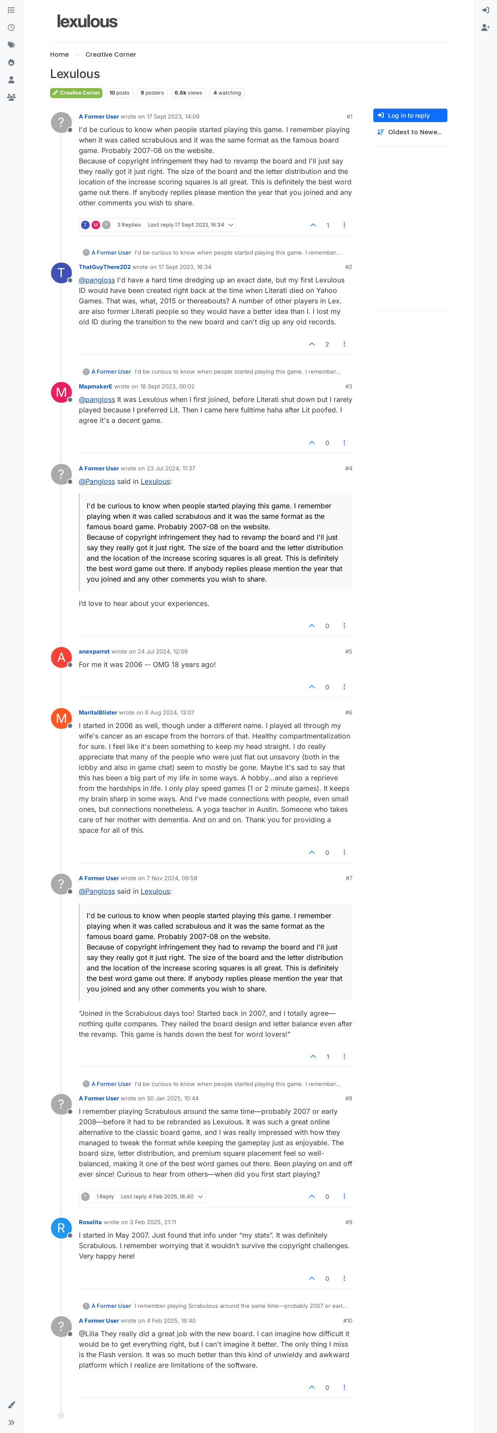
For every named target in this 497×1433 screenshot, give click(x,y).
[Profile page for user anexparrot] (61, 657)
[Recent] (11, 28)
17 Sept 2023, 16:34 (185, 266)
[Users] (11, 80)
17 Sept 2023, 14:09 (173, 116)
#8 (348, 1098)
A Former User (99, 116)
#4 (348, 468)
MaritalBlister (98, 712)
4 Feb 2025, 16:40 (171, 1320)
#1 (349, 116)
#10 (347, 1320)
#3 (348, 386)
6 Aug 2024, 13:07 (169, 712)
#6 (348, 712)
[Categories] (11, 10)
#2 (348, 266)
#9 (348, 1222)
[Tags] (11, 45)
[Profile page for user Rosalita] (61, 1228)
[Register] (486, 28)
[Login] (486, 10)
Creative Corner (76, 92)
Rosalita (90, 1222)
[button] (11, 1405)
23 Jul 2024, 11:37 (171, 468)
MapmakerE (95, 386)
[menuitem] (486, 10)
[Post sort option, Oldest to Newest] (410, 132)
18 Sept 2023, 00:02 (167, 386)
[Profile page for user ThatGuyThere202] (61, 272)
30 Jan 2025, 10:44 (173, 1098)
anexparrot (94, 651)
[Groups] (11, 98)
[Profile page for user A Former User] (61, 122)
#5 (348, 651)
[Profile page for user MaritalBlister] (61, 718)
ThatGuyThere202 (105, 266)
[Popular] (11, 63)
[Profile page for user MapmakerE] (61, 392)
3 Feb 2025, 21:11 (153, 1222)
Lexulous (155, 481)
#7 (349, 878)
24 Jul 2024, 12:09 (163, 651)
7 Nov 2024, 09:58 (172, 878)
